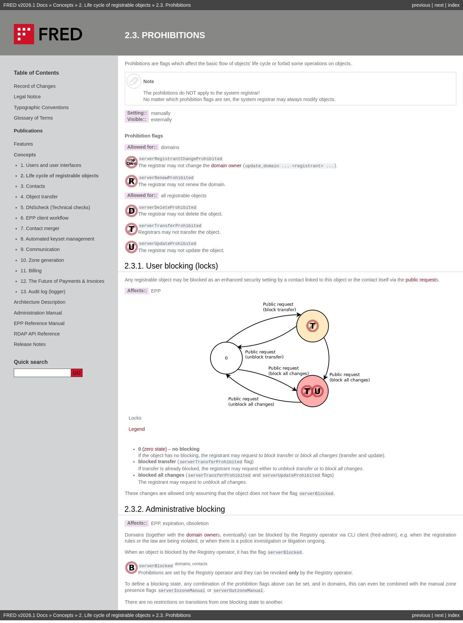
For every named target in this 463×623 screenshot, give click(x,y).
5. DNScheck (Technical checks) (55, 207)
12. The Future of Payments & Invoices (63, 281)
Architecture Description (39, 302)
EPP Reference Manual (39, 323)
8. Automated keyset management (57, 239)
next (439, 5)
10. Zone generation (42, 260)
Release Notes (30, 344)
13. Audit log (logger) (43, 291)
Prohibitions (173, 5)
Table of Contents (36, 73)
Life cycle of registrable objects (115, 5)
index (454, 5)
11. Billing (31, 270)
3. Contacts (33, 186)
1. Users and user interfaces (51, 165)
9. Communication (40, 249)
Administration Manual (38, 313)
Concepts (63, 5)
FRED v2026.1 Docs (25, 5)
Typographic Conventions (41, 107)
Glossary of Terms (33, 118)
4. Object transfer (39, 196)
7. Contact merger (40, 228)
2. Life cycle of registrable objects (59, 175)
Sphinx (269, 617)
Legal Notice (27, 96)
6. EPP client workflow (44, 218)
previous (421, 5)
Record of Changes (35, 86)
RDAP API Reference (37, 334)
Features (23, 144)
